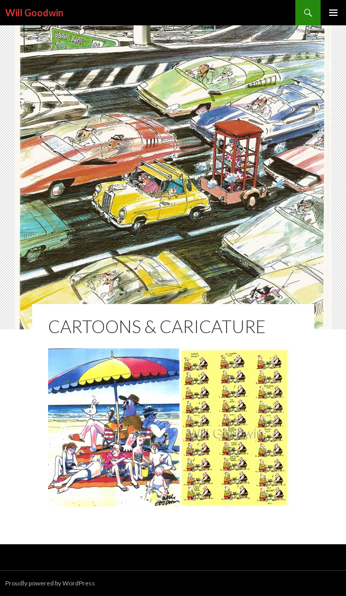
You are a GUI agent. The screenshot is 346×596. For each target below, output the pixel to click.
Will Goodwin (34, 12)
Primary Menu (333, 12)
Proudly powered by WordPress (50, 583)
